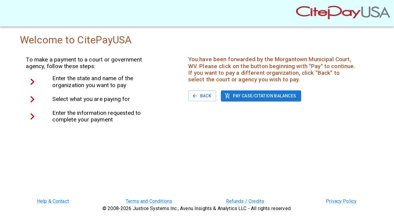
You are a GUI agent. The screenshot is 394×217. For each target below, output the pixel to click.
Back (202, 96)
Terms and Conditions (149, 201)
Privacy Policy (341, 201)
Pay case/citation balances (261, 96)
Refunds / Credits (245, 201)
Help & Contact (53, 201)
